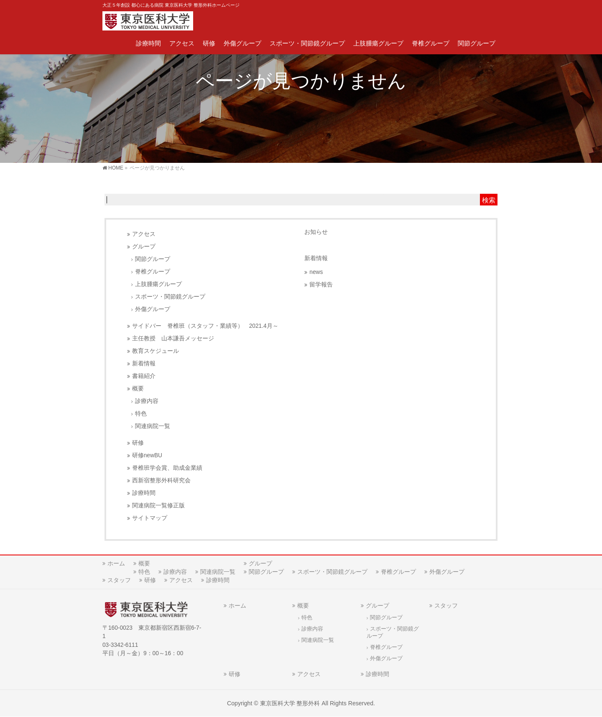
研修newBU (147, 455)
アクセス (144, 234)
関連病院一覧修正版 (158, 505)
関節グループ (152, 259)
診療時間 (144, 493)
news (316, 272)
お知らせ (316, 231)
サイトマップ (149, 518)
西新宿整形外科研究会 (161, 480)
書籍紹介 (144, 376)
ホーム (116, 563)
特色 (141, 413)
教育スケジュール (155, 351)
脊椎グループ (152, 272)
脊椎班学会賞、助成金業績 (167, 468)
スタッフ (119, 580)
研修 (138, 443)
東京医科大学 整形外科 (290, 703)
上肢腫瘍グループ (158, 284)
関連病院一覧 (152, 426)
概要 (138, 388)
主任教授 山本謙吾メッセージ (173, 338)
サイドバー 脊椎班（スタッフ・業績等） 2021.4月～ (205, 326)
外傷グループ (152, 309)
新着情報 (144, 363)
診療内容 (146, 401)
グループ (144, 246)
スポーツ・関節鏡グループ (170, 297)
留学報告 (321, 284)
